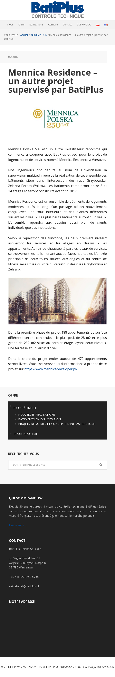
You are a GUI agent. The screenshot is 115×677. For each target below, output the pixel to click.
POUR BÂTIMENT (24, 408)
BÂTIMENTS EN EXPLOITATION (39, 419)
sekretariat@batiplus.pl (24, 586)
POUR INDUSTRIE (26, 434)
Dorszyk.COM (105, 667)
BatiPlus (57, 10)
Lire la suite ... (18, 525)
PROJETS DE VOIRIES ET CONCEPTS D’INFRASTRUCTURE (56, 424)
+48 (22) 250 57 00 (27, 577)
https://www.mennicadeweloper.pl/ (50, 369)
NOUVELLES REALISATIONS (36, 415)
